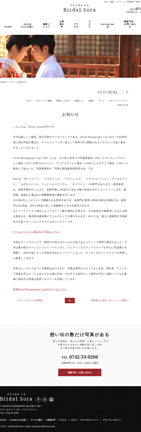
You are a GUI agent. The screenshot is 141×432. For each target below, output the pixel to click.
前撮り (92, 101)
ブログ (89, 24)
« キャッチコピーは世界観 (29, 300)
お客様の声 (62, 24)
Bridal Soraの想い (27, 25)
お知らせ (70, 114)
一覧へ (70, 300)
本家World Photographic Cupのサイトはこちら (40, 289)
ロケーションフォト (118, 101)
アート (102, 101)
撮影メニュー (46, 25)
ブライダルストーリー (89, 420)
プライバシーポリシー (112, 420)
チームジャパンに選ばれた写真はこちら (36, 232)
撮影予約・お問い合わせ (130, 24)
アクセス (76, 25)
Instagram (107, 25)
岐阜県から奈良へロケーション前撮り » (110, 300)
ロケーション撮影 (44, 101)
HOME (8, 26)
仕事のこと (79, 101)
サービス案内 (36, 420)
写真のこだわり (63, 101)
